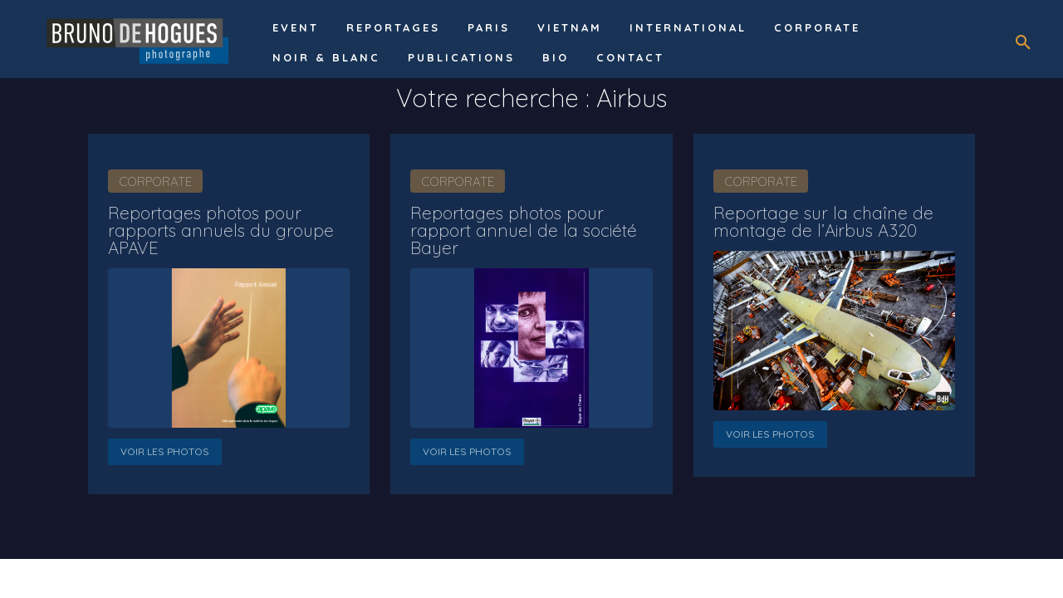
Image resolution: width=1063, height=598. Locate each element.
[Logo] (140, 39)
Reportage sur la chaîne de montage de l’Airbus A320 (817, 220)
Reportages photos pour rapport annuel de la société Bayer (516, 229)
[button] (1023, 43)
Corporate (155, 181)
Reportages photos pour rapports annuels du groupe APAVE (215, 229)
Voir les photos (164, 449)
